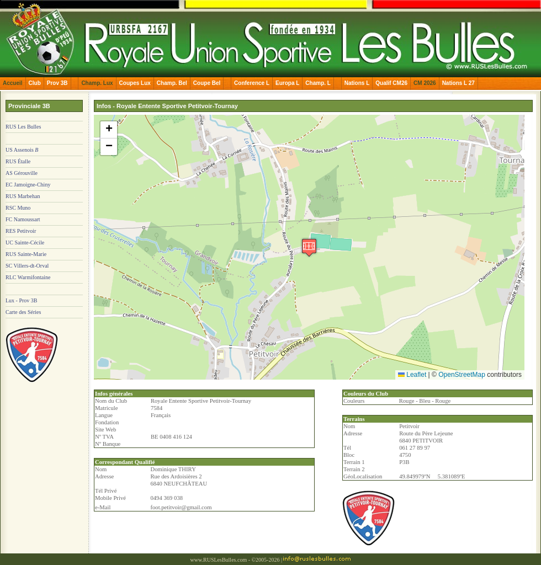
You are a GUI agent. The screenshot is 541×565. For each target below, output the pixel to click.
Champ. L (318, 83)
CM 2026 (424, 83)
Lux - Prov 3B (22, 300)
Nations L (357, 83)
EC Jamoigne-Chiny (28, 185)
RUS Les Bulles (23, 127)
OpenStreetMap (461, 375)
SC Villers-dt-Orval (27, 266)
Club (35, 83)
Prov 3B (57, 83)
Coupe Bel (206, 83)
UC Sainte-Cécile (25, 242)
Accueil (13, 83)
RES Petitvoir (21, 231)
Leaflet (412, 375)
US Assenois (22, 150)
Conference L (251, 83)
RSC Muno (18, 208)
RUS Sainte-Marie (26, 254)
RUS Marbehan (23, 196)
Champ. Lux (97, 83)
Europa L (287, 83)
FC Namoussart (23, 219)
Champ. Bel (172, 83)
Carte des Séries (23, 312)
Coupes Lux (135, 83)
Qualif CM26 (391, 83)
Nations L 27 (458, 83)
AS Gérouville (22, 173)
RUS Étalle (18, 161)
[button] (309, 247)
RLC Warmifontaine (28, 277)
